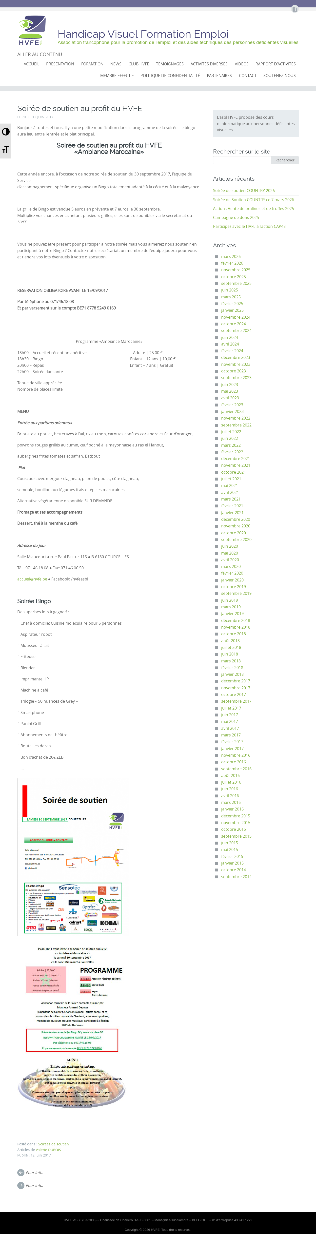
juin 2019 (229, 600)
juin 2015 (229, 843)
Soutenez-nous (279, 75)
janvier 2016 (232, 809)
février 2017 (232, 741)
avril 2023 (230, 398)
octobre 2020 (233, 533)
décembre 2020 (235, 519)
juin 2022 (229, 438)
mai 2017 (229, 721)
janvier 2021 (232, 512)
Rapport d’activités (276, 64)
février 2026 (232, 263)
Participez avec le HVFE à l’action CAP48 (249, 226)
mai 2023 (229, 391)
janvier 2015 (232, 863)
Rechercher (285, 160)
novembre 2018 (235, 627)
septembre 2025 (236, 283)
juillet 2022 (231, 431)
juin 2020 (229, 546)
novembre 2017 (235, 688)
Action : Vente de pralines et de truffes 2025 (253, 208)
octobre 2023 (233, 371)
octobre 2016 (233, 762)
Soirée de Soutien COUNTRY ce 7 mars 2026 (253, 199)
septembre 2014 (236, 876)
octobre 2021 (233, 472)
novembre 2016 (235, 755)
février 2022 (232, 452)
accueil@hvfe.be (32, 579)
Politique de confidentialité (170, 75)
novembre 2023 (235, 364)
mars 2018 (231, 661)
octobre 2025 (233, 276)
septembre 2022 (236, 425)
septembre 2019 (236, 593)
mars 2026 (231, 256)
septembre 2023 (236, 377)
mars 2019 (231, 607)
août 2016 (230, 775)
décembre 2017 (235, 681)
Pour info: (34, 1172)
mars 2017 (231, 735)
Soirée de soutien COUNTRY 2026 (244, 190)
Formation (92, 64)
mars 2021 (231, 499)
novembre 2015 (235, 822)
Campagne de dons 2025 (236, 217)
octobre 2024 (233, 324)
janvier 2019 (232, 613)
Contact (248, 75)
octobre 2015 (233, 829)
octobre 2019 (233, 586)
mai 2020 (229, 553)
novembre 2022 (235, 418)
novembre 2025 (235, 269)
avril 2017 (230, 728)
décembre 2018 (235, 620)
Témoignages (170, 64)
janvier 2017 (232, 748)
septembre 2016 (236, 768)
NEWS (115, 64)
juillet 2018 (231, 647)
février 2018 (232, 667)
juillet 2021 (231, 479)
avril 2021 (230, 492)
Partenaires (219, 75)
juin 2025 (229, 290)
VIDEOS (242, 64)
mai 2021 (229, 485)
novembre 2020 (235, 526)
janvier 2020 (232, 580)
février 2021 (232, 505)
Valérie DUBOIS (48, 1150)
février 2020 (232, 573)
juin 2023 (229, 384)
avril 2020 (230, 559)
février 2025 (232, 303)
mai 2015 (229, 849)
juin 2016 (229, 788)
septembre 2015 (236, 836)
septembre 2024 (236, 330)
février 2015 (232, 856)
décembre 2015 (235, 816)
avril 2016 (230, 795)
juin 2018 (229, 654)
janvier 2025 (232, 310)
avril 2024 (230, 344)
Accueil (31, 64)
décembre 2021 (235, 458)
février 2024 (232, 350)
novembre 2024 (235, 317)
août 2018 (230, 640)
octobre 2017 (233, 694)
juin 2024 (229, 337)
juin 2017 (229, 714)
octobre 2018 (233, 633)
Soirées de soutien (53, 1144)
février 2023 (232, 404)
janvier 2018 (232, 674)
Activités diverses (209, 64)
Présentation (60, 64)
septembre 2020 (236, 539)
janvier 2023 (232, 411)
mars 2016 (231, 802)
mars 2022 (231, 445)
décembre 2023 (235, 357)
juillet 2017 (231, 708)
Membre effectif (117, 75)
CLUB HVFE (139, 64)
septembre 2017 (236, 701)
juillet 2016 (231, 782)
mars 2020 (231, 566)
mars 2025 (231, 297)
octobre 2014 (233, 869)
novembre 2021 (235, 465)
